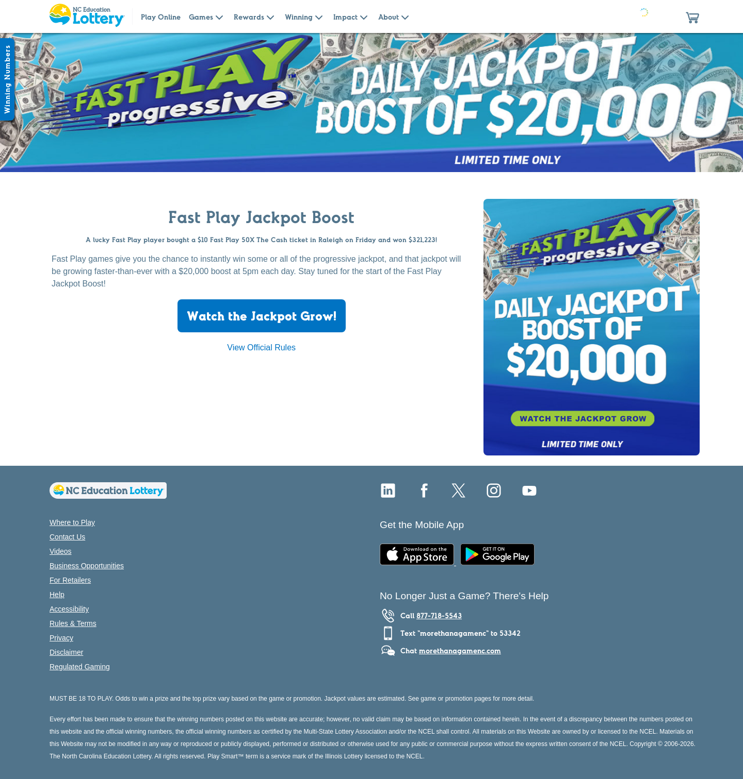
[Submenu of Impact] (364, 16)
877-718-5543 (439, 615)
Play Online (161, 17)
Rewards (249, 17)
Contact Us (67, 537)
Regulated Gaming (80, 667)
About (388, 17)
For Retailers (70, 580)
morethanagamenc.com (460, 650)
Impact (345, 17)
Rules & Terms (73, 623)
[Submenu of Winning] (319, 16)
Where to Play (72, 522)
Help (57, 594)
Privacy (61, 638)
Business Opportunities (87, 566)
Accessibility (69, 609)
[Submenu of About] (405, 16)
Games (201, 17)
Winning (299, 17)
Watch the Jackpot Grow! (261, 316)
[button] (692, 16)
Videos (61, 551)
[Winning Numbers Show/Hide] (7, 79)
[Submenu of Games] (219, 16)
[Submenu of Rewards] (270, 16)
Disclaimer (66, 652)
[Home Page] (86, 16)
